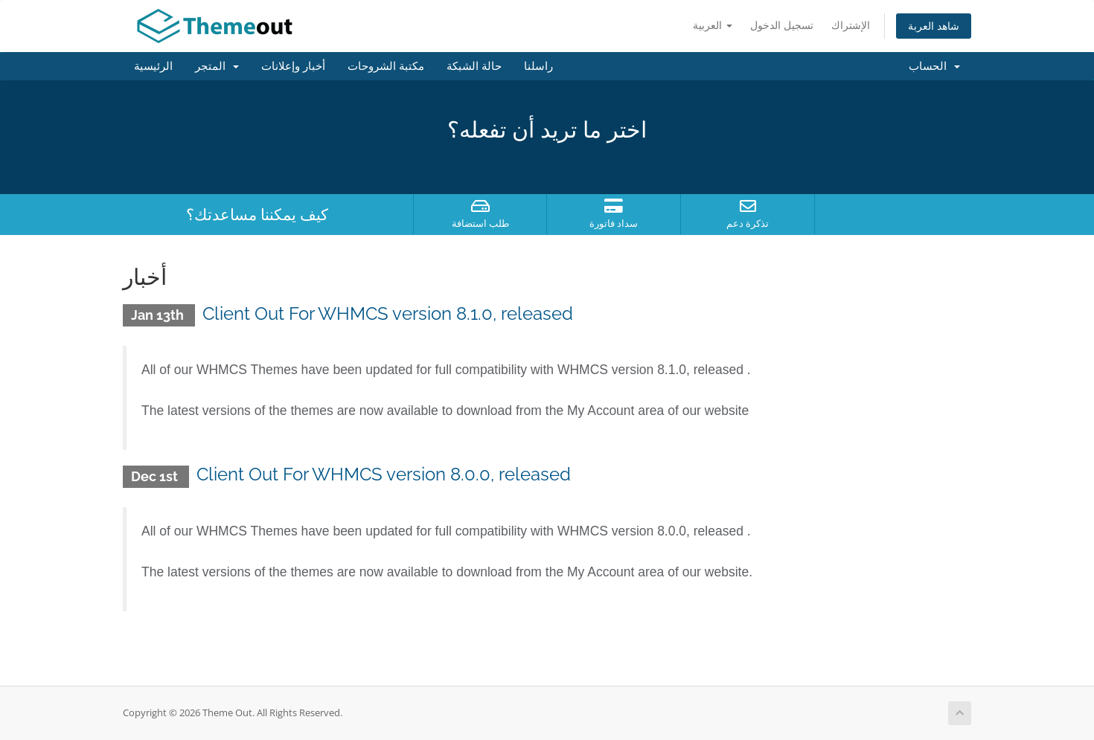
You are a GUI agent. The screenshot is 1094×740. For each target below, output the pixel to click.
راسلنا (538, 66)
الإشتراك (850, 25)
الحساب (934, 66)
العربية (712, 25)
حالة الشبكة (474, 66)
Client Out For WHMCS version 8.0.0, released (383, 474)
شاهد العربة (933, 26)
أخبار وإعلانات (293, 66)
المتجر (217, 66)
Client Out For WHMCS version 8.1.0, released (387, 313)
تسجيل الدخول (781, 25)
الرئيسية (153, 66)
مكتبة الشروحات (386, 66)
